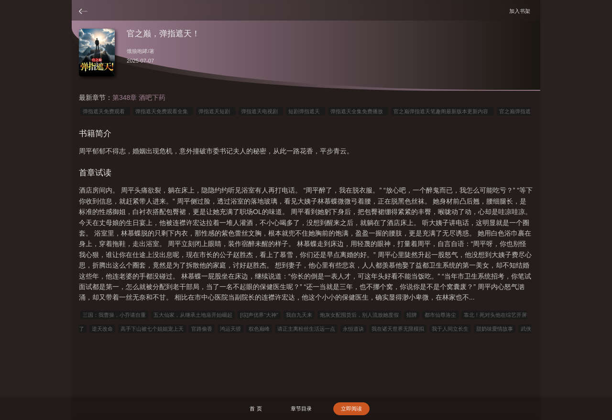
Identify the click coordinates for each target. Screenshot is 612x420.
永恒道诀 (353, 329)
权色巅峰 (259, 329)
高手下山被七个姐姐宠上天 (152, 329)
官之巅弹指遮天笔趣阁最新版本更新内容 (442, 111)
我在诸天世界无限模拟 (398, 329)
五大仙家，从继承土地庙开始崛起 (192, 315)
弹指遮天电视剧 (261, 111)
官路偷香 (201, 329)
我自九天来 (299, 315)
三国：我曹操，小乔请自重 (114, 315)
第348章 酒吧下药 (138, 97)
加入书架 (521, 10)
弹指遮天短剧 (215, 111)
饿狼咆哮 (137, 51)
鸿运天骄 (230, 329)
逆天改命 (102, 329)
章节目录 (301, 408)
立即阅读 (351, 408)
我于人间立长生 (450, 329)
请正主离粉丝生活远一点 (306, 329)
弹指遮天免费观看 (105, 111)
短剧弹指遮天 (305, 111)
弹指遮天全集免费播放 (358, 111)
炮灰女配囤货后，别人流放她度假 (359, 315)
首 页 (256, 408)
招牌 (411, 315)
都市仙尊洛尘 (440, 315)
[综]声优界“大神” (259, 315)
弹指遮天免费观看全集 (163, 111)
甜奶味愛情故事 (494, 329)
